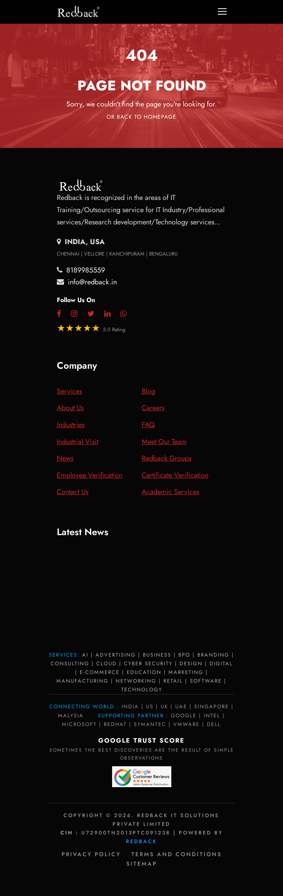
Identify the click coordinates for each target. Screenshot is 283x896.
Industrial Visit (77, 442)
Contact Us (72, 492)
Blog (148, 391)
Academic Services (170, 492)
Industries (70, 425)
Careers (153, 408)
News (65, 458)
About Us (70, 408)
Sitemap (141, 864)
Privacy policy (91, 854)
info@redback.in (92, 282)
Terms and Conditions (176, 854)
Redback (141, 841)
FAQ (148, 425)
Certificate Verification (175, 475)
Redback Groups (166, 458)
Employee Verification (89, 475)
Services (69, 391)
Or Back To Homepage (141, 117)
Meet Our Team (164, 442)
